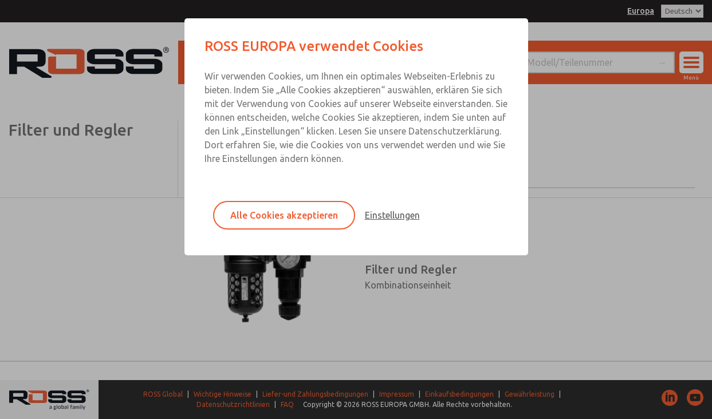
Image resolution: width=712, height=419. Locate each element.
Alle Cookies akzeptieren (284, 215)
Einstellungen (392, 215)
